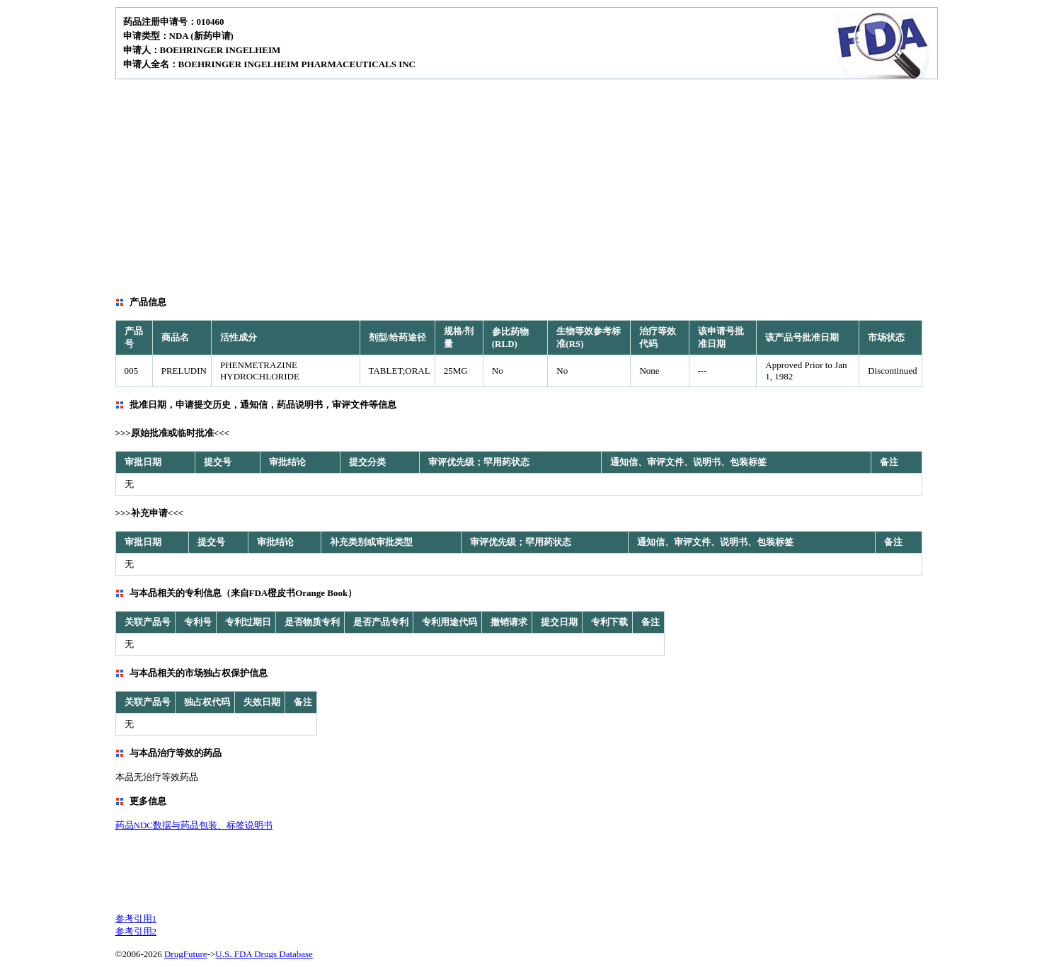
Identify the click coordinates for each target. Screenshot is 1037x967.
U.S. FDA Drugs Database (264, 954)
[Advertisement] (518, 185)
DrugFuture (185, 954)
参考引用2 (136, 931)
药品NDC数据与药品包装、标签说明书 (194, 825)
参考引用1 (136, 918)
